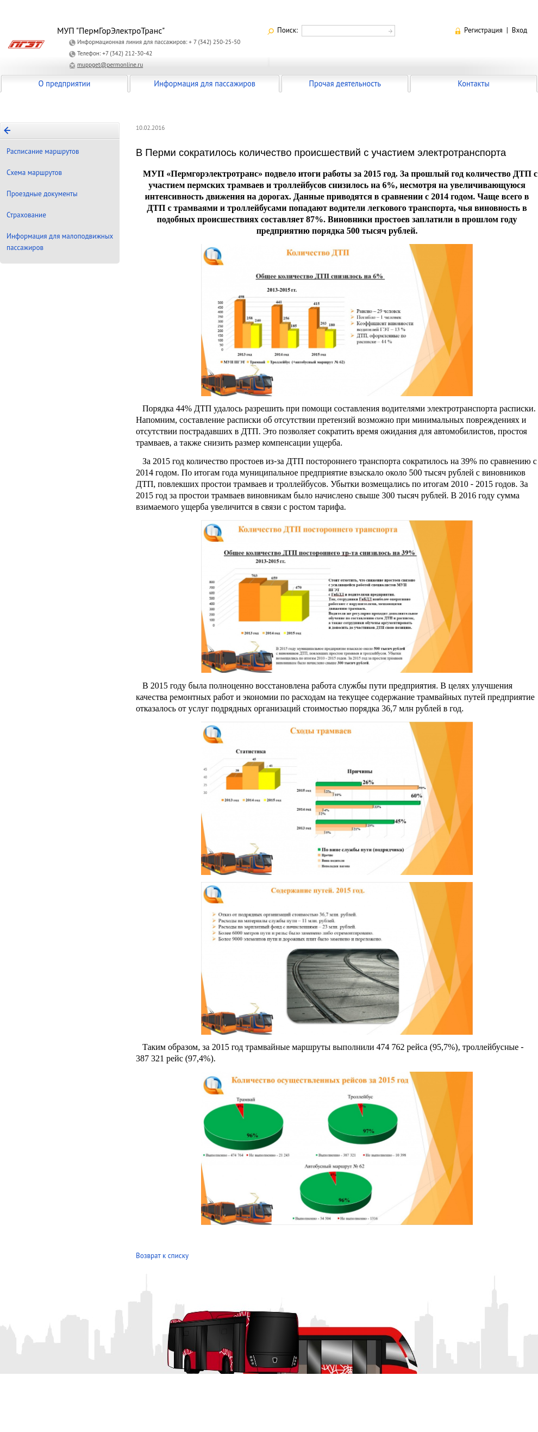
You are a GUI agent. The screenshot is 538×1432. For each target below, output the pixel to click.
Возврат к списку (162, 1255)
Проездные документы (42, 193)
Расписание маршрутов (43, 151)
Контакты (473, 83)
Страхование (26, 215)
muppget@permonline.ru (110, 64)
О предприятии (65, 83)
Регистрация (483, 30)
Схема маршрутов (34, 172)
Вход (519, 30)
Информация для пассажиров (204, 83)
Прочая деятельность (345, 83)
